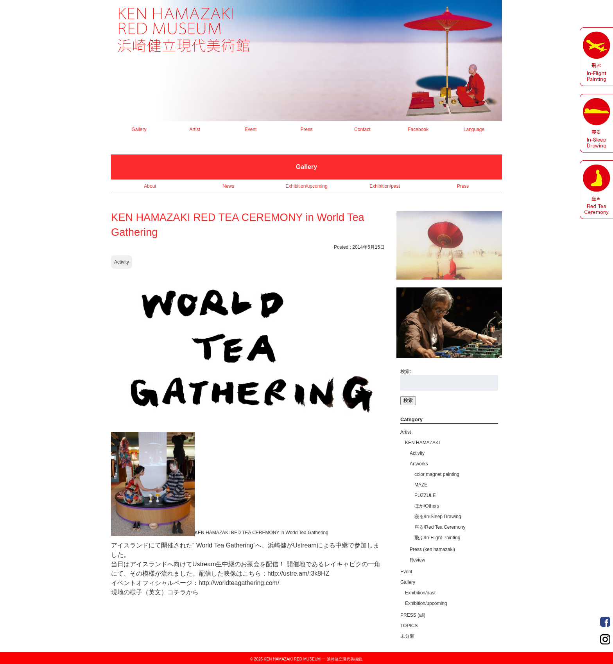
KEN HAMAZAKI (422, 442)
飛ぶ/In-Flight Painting (437, 537)
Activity (121, 262)
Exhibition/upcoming (306, 186)
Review (417, 560)
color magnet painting (436, 474)
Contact (362, 129)
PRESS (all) (412, 615)
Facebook (418, 129)
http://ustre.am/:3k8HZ (298, 573)
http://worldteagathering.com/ (239, 583)
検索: (405, 371)
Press (307, 129)
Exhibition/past (384, 186)
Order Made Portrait (605, 622)
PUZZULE (425, 495)
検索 (408, 400)
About (150, 186)
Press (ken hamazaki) (432, 549)
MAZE (420, 485)
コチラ (176, 592)
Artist (195, 129)
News (228, 186)
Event (251, 129)
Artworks (419, 464)
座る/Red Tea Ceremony (440, 527)
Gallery (138, 129)
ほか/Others (426, 506)
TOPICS (409, 625)
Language (474, 129)
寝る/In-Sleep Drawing (437, 516)
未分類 (407, 636)
